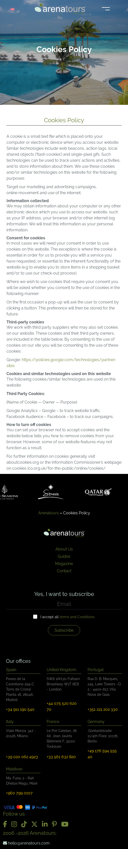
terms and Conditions (77, 617)
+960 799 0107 (19, 793)
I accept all (67, 617)
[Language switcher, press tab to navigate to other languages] (15, 8)
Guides (64, 556)
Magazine (64, 563)
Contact (64, 570)
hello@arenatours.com (26, 843)
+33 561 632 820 (61, 756)
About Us (64, 549)
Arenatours (48, 513)
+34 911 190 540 (20, 709)
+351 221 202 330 (103, 709)
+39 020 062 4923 (22, 756)
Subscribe (64, 630)
